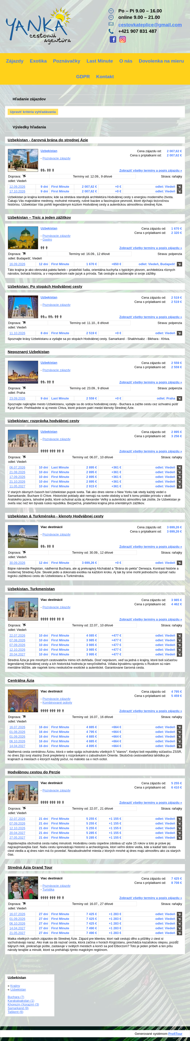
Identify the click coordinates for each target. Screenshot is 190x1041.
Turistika (48, 889)
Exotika (38, 61)
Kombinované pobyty (57, 702)
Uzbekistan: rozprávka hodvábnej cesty (43, 421)
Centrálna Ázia (21, 680)
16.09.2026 (17, 264)
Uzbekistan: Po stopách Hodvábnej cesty (45, 286)
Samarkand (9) (18, 1008)
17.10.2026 (17, 191)
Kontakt (105, 76)
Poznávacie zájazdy (57, 158)
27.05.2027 (17, 837)
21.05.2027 (17, 933)
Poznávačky (66, 61)
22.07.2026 (17, 635)
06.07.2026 (17, 467)
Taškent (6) (15, 1012)
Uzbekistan (49, 151)
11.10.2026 (17, 333)
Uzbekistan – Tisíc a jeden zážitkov (39, 217)
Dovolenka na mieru (161, 61)
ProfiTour (175, 1034)
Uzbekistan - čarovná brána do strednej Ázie (48, 140)
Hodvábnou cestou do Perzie (34, 772)
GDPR (83, 76)
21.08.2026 (17, 472)
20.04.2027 (17, 654)
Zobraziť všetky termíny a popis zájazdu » (150, 170)
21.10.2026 (17, 481)
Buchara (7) (16, 997)
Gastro (47, 239)
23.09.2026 (17, 398)
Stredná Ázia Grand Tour (30, 867)
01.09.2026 (17, 736)
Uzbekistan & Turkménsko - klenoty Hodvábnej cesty (55, 516)
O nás (125, 61)
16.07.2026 (17, 727)
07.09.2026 (17, 645)
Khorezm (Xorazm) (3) (23, 1004)
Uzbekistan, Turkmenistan (31, 589)
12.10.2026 (17, 649)
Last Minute (100, 61)
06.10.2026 (17, 741)
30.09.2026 (17, 563)
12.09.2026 (17, 186)
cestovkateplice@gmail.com (150, 24)
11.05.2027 (17, 486)
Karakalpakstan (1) (21, 1001)
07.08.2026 (17, 640)
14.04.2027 (17, 746)
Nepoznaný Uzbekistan (28, 352)
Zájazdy (15, 61)
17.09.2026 (17, 477)
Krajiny (15, 986)
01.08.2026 (17, 732)
